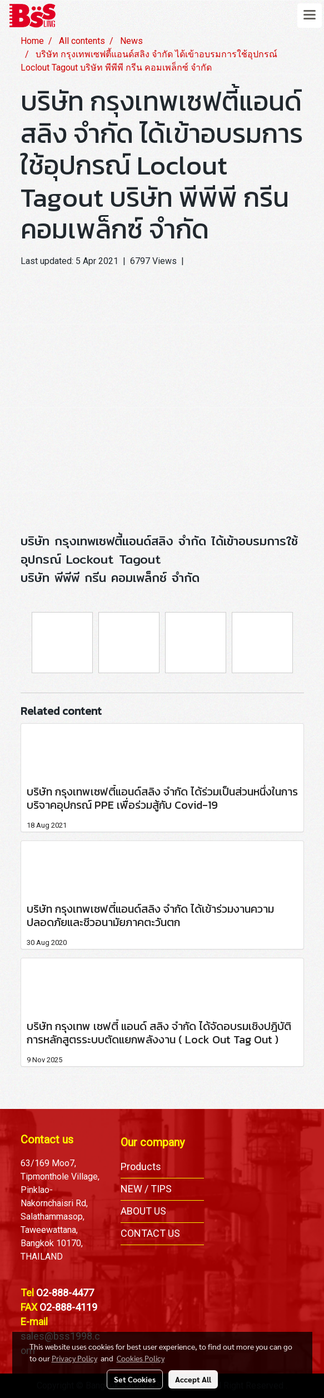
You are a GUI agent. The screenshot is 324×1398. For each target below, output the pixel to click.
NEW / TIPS (146, 1189)
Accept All (193, 1379)
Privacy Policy (74, 1358)
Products (141, 1166)
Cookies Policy (141, 1358)
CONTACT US (150, 1233)
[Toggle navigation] (309, 15)
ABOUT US (143, 1211)
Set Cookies (135, 1379)
